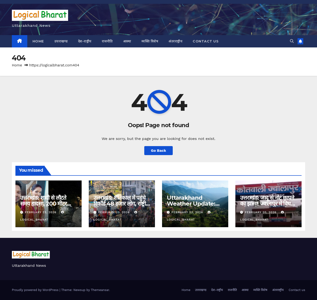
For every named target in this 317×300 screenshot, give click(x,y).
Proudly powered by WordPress (36, 290)
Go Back (158, 150)
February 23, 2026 (41, 212)
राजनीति (107, 41)
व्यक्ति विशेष (149, 41)
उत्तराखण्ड (61, 41)
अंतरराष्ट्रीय (175, 41)
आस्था (127, 41)
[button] (292, 41)
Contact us (206, 41)
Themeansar (100, 290)
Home (38, 41)
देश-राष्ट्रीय (84, 41)
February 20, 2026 (261, 212)
